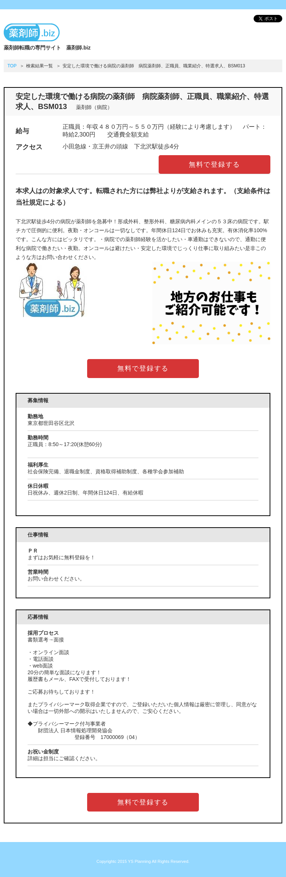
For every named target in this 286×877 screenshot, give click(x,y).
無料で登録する (215, 164)
